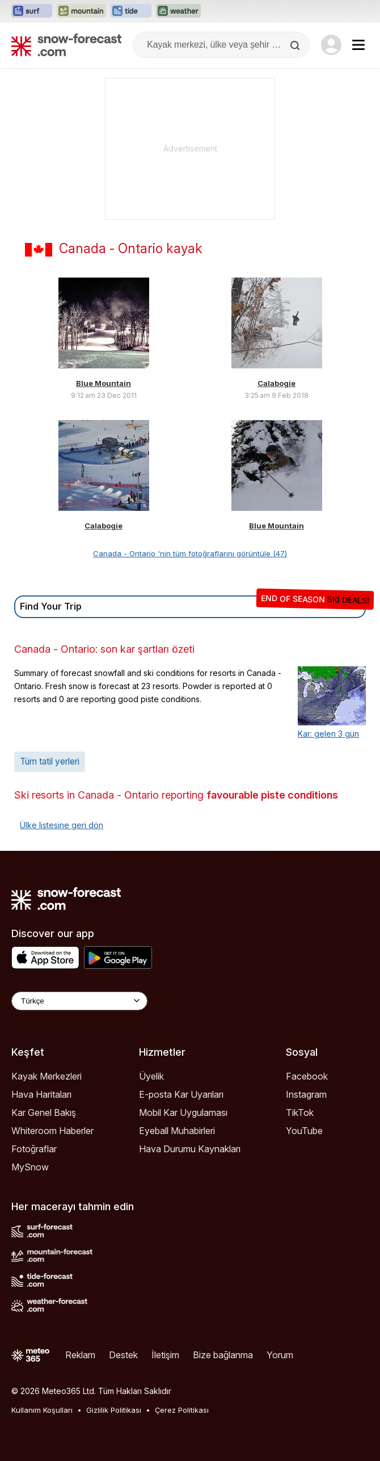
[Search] (296, 45)
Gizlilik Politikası (113, 1409)
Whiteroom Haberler (52, 1130)
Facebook (307, 1076)
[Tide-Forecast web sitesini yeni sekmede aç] (131, 11)
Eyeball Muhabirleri (177, 1130)
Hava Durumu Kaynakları (189, 1148)
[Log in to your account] (331, 45)
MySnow (30, 1167)
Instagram (306, 1094)
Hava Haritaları (41, 1094)
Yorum (280, 1355)
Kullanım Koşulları (42, 1409)
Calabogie (276, 383)
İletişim (165, 1355)
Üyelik (151, 1076)
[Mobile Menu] (358, 45)
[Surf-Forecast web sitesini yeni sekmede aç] (31, 11)
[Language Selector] (79, 1001)
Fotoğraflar (34, 1148)
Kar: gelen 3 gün (328, 733)
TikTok (300, 1112)
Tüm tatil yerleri (49, 761)
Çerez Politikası (182, 1409)
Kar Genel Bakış (43, 1112)
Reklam (80, 1355)
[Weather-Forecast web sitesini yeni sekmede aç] (178, 11)
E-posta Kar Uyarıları (181, 1094)
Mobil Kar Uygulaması (183, 1112)
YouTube (304, 1130)
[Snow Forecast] (66, 44)
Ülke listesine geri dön (61, 825)
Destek (123, 1355)
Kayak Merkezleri (46, 1076)
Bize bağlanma (223, 1355)
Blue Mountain (103, 383)
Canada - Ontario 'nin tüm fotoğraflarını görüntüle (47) (190, 553)
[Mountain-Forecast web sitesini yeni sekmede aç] (81, 11)
